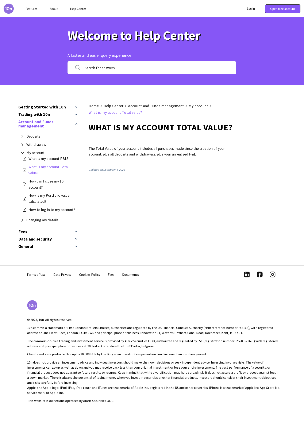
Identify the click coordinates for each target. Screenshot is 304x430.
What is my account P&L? (48, 158)
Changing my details (42, 220)
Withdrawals (36, 144)
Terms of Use (36, 274)
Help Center (114, 105)
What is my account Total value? (48, 169)
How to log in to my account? (51, 209)
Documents (130, 274)
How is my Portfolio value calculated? (48, 198)
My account (35, 152)
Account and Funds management (156, 105)
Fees (111, 274)
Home (94, 105)
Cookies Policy (89, 274)
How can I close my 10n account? (46, 184)
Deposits (33, 136)
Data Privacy (62, 274)
